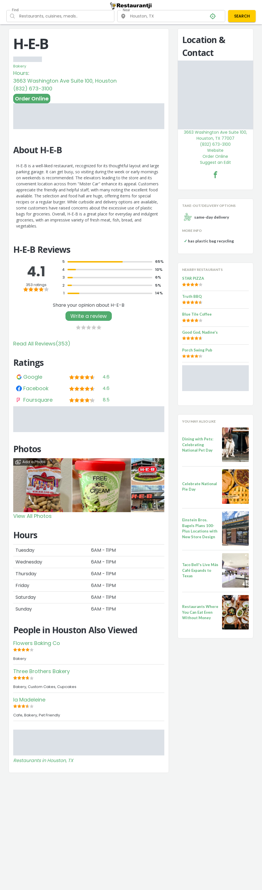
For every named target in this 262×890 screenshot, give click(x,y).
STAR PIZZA (193, 278)
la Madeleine (29, 699)
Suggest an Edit (215, 162)
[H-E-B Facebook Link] (215, 174)
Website (215, 150)
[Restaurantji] (131, 6)
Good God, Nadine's (200, 332)
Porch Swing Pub (197, 350)
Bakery (19, 66)
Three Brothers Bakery (41, 671)
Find (15, 10)
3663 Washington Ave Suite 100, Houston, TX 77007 (215, 135)
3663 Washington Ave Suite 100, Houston (65, 80)
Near (126, 10)
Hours (20, 73)
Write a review (88, 316)
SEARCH (242, 16)
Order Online (32, 98)
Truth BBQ (192, 296)
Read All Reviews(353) (41, 343)
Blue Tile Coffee (197, 314)
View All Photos (32, 516)
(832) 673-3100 (32, 88)
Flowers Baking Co (36, 643)
